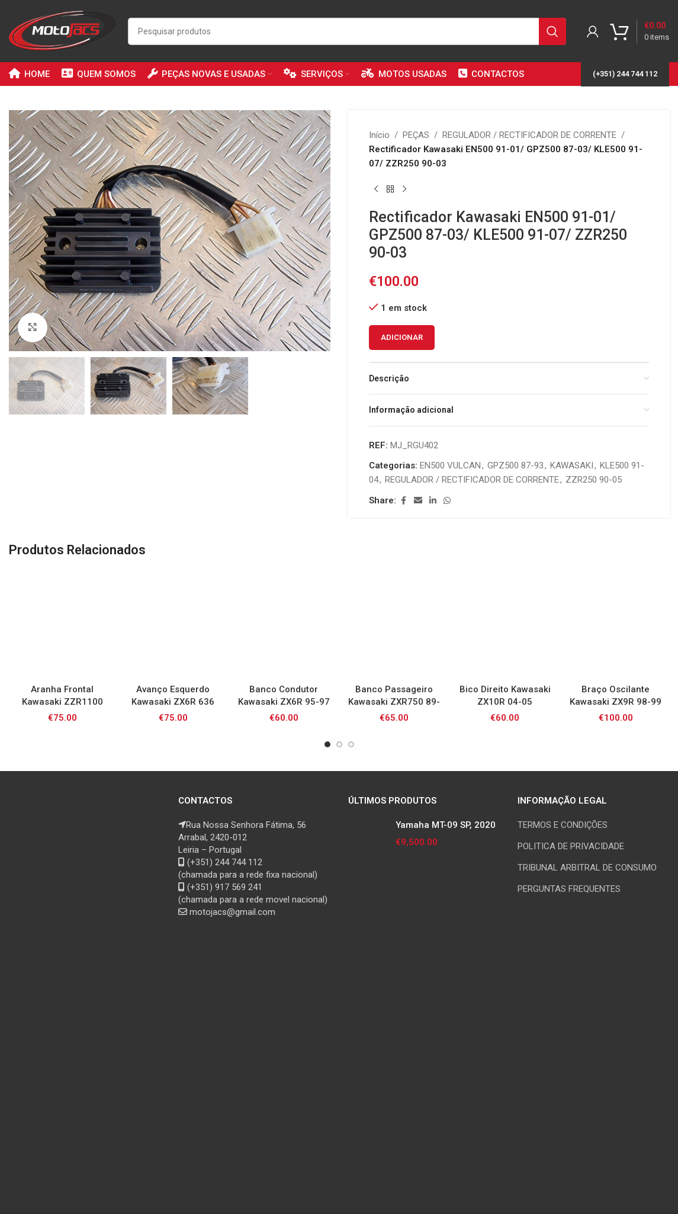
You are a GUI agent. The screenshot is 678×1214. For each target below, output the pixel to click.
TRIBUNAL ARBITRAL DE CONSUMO (587, 867)
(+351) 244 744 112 (625, 73)
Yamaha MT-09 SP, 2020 (446, 825)
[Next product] (404, 189)
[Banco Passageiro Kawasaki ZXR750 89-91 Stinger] (394, 624)
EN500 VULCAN (450, 465)
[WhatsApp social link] (447, 501)
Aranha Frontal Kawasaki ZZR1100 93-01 (62, 702)
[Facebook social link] (403, 501)
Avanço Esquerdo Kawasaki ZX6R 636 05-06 (172, 702)
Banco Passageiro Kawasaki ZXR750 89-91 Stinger (394, 702)
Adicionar (402, 337)
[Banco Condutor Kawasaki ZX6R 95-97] (284, 624)
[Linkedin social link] (433, 501)
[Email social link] (418, 501)
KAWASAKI (571, 465)
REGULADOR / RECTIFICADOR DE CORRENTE (529, 135)
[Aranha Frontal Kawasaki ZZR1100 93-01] (62, 624)
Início (379, 135)
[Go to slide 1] (327, 744)
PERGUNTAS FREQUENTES (569, 889)
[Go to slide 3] (351, 744)
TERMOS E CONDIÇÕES (563, 825)
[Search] (347, 31)
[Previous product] (376, 189)
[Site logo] (62, 30)
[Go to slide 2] (339, 744)
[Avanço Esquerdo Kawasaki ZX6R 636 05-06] (173, 624)
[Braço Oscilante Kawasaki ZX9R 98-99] (615, 624)
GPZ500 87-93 (515, 465)
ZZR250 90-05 (593, 479)
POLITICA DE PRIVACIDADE (571, 846)
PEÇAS (416, 135)
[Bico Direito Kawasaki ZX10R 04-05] (504, 624)
